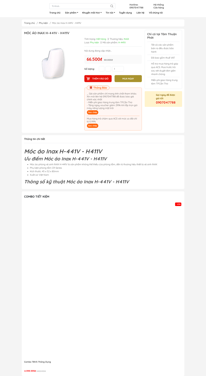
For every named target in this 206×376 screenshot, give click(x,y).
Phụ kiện (43, 23)
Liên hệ (140, 12)
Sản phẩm (72, 13)
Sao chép (92, 112)
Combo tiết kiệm (36, 196)
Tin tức (111, 13)
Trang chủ (54, 12)
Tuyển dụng (125, 12)
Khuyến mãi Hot (92, 13)
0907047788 (166, 102)
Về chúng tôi (156, 12)
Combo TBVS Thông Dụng (37, 362)
